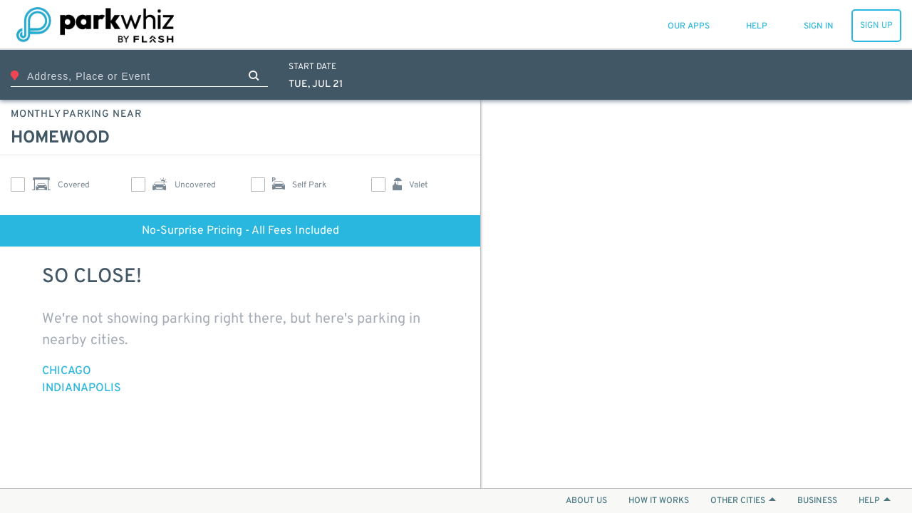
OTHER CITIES (743, 501)
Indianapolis (81, 388)
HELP (875, 501)
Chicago (66, 371)
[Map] (696, 294)
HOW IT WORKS (658, 501)
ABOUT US (586, 501)
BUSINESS (817, 501)
